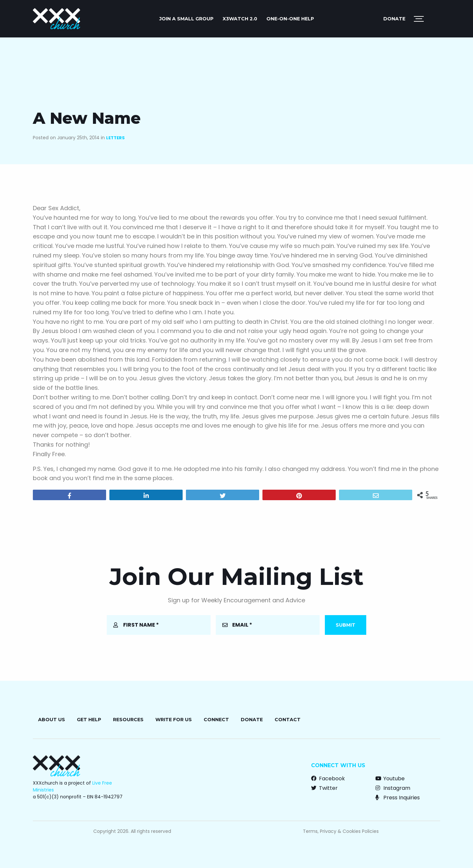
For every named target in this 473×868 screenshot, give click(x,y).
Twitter (324, 788)
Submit (345, 625)
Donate (394, 19)
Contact (288, 720)
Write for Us (173, 720)
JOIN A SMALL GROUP (186, 19)
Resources (128, 720)
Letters (115, 138)
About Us (51, 720)
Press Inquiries (397, 797)
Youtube (390, 778)
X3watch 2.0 (240, 19)
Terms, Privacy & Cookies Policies (341, 831)
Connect (216, 720)
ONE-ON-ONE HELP (290, 19)
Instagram (392, 788)
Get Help (89, 720)
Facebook (328, 778)
